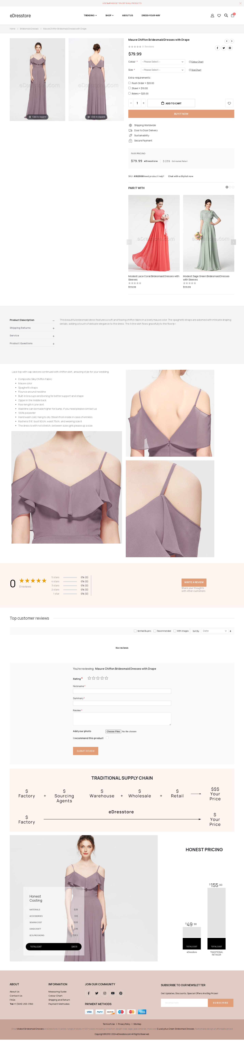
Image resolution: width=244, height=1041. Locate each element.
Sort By (196, 631)
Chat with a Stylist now (180, 177)
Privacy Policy (124, 1025)
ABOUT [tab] (14, 985)
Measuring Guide (57, 992)
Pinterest (230, 48)
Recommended (164, 631)
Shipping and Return (59, 1001)
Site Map (137, 1025)
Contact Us (16, 997)
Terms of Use (109, 1025)
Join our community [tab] (100, 985)
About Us (14, 992)
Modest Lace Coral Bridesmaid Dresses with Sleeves (153, 278)
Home (12, 28)
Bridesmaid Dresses (29, 28)
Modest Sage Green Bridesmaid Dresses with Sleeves (206, 278)
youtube (112, 994)
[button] (226, 188)
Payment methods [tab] (98, 1005)
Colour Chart (55, 997)
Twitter (223, 48)
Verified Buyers (144, 631)
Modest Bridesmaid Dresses (30, 1029)
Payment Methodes (58, 1005)
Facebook (217, 48)
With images (183, 631)
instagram (104, 994)
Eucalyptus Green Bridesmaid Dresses (175, 1029)
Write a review (194, 583)
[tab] (32, 321)
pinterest (120, 994)
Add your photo (82, 732)
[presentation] (233, 243)
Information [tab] (57, 985)
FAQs (12, 1001)
